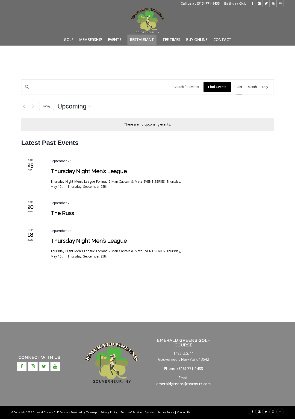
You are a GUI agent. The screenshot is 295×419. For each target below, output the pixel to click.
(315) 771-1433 (208, 3)
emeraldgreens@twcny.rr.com (183, 383)
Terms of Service (131, 412)
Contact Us (183, 412)
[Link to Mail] (280, 3)
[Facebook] (22, 366)
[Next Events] (33, 106)
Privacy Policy (109, 412)
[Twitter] (44, 366)
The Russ (62, 213)
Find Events (217, 87)
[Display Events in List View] (239, 87)
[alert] (147, 124)
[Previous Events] (24, 106)
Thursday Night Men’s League (88, 171)
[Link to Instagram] (259, 3)
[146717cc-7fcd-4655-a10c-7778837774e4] (147, 20)
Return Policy (165, 412)
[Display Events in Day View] (265, 87)
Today (46, 106)
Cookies (149, 412)
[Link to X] (266, 3)
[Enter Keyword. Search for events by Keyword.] (112, 87)
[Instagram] (33, 366)
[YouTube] (55, 366)
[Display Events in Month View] (252, 87)
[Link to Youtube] (273, 3)
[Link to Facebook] (252, 3)
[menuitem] (234, 3)
